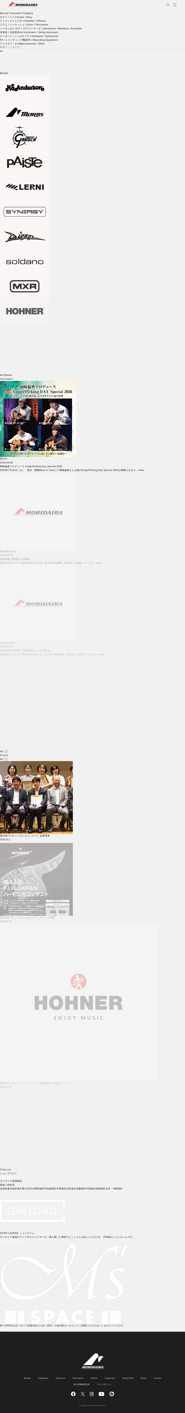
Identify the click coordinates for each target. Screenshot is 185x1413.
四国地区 (101, 1188)
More (3, 1177)
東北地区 (13, 1188)
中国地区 (91, 1188)
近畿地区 (81, 1188)
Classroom (110, 1378)
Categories (43, 1378)
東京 (20, 1188)
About (143, 1378)
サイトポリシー (104, 1384)
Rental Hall (128, 1378)
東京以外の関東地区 (34, 1188)
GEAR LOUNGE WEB (12, 1241)
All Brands (6, 375)
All (1, 751)
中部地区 (62, 1188)
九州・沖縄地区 (114, 1188)
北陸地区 (71, 1188)
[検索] (1, 51)
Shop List (60, 1378)
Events (94, 1378)
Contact (157, 1378)
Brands (27, 1378)
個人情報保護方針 (82, 1384)
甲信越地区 (51, 1188)
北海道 (4, 1188)
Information (78, 1378)
